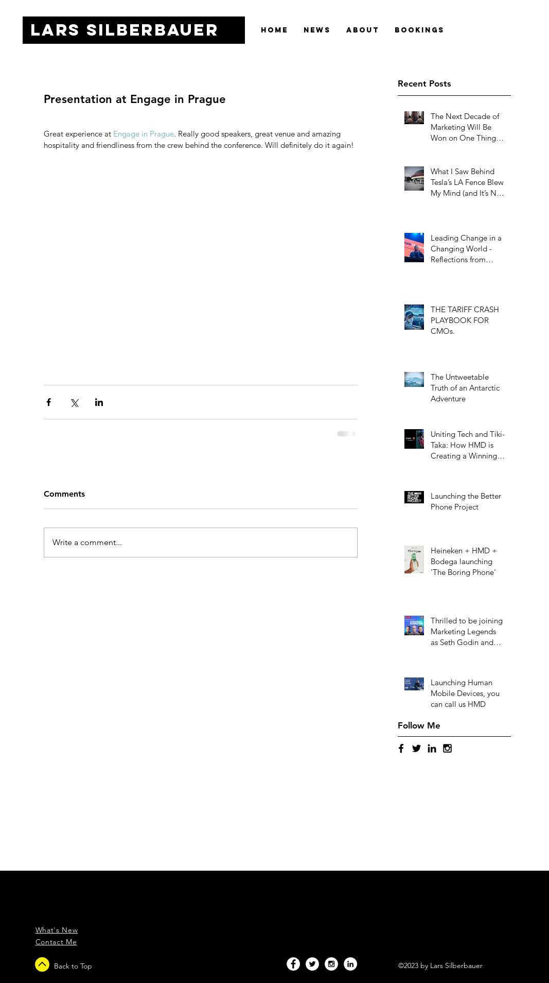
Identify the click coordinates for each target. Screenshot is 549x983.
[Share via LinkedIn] (99, 402)
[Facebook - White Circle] (293, 964)
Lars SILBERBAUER (124, 30)
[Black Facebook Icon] (401, 748)
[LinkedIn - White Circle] (350, 964)
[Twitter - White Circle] (312, 964)
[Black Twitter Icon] (416, 748)
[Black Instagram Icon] (447, 748)
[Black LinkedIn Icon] (432, 748)
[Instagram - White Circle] (331, 964)
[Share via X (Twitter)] (74, 402)
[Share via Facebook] (49, 402)
